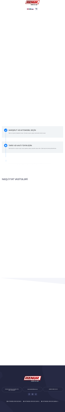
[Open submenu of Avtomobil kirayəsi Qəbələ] (58, 401)
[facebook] (29, 394)
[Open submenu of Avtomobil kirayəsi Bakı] (21, 401)
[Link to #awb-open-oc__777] (36, 9)
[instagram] (32, 394)
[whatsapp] (35, 394)
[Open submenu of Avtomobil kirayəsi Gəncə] (39, 401)
